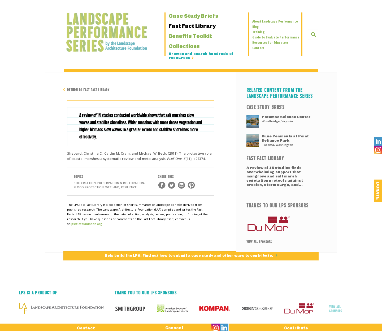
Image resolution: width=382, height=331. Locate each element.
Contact (258, 47)
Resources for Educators (270, 42)
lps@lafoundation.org (86, 224)
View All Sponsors (259, 241)
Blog (255, 26)
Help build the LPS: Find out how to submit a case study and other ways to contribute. (189, 255)
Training (258, 31)
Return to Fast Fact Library (88, 90)
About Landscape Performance (275, 21)
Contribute (296, 327)
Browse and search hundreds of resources (201, 56)
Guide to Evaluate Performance (275, 37)
